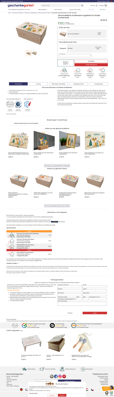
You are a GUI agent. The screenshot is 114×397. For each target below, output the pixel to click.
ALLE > (22, 330)
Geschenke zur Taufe (52, 321)
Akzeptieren (62, 395)
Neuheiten (103, 9)
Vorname (84, 289)
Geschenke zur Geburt (61, 321)
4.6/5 (106, 394)
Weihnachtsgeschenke (43, 321)
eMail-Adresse (61, 293)
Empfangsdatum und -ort (94, 297)
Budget (84, 297)
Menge (77, 297)
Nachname (60, 289)
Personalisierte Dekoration (24, 321)
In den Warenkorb (91, 65)
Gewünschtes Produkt (62, 297)
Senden (95, 313)
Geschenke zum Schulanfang (71, 321)
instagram (60, 376)
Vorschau (91, 61)
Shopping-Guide (104, 384)
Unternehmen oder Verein (63, 284)
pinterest (64, 376)
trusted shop (52, 376)
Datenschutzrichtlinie (33, 393)
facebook (56, 376)
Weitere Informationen (62, 301)
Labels (15, 114)
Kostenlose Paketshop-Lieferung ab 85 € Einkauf (12, 1)
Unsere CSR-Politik (9, 114)
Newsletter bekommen (69, 381)
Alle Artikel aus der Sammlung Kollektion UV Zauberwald (57, 165)
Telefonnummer (86, 293)
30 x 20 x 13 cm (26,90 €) (73, 33)
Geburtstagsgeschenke (34, 321)
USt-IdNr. (85, 284)
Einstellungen (52, 395)
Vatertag (91, 9)
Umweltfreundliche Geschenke (12, 321)
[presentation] (82, 309)
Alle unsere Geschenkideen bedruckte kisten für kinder (57, 206)
